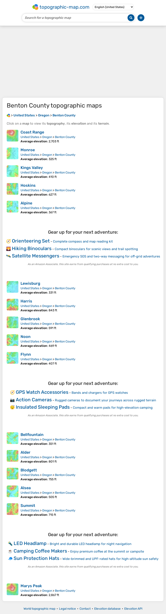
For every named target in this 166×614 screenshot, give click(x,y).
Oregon (47, 137)
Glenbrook (30, 319)
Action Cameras (34, 400)
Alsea (26, 487)
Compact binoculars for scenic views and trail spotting (96, 249)
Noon (25, 336)
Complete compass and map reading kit (83, 241)
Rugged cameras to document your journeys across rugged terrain (105, 400)
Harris (26, 301)
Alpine (26, 203)
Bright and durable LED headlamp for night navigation (90, 544)
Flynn (26, 354)
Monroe (28, 150)
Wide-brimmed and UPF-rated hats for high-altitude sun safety (110, 559)
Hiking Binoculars (31, 248)
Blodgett (29, 470)
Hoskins (28, 185)
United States (30, 137)
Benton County (65, 137)
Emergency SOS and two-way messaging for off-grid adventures (111, 256)
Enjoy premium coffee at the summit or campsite (107, 551)
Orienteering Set (31, 241)
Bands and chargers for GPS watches (100, 393)
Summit (28, 505)
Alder (25, 452)
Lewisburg (30, 283)
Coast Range (32, 132)
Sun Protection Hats (36, 558)
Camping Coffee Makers (40, 551)
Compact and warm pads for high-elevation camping (113, 408)
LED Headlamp (30, 543)
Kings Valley (32, 167)
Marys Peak (31, 585)
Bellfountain (32, 434)
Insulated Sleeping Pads (43, 407)
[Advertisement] (83, 61)
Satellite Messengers (35, 256)
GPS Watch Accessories (42, 392)
